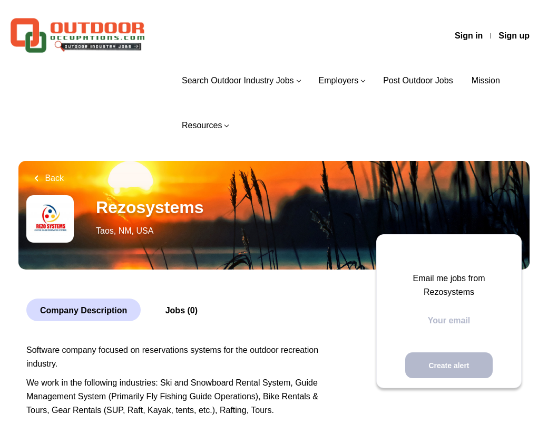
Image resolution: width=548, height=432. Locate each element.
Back (53, 178)
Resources (202, 125)
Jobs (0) (181, 310)
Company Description (83, 310)
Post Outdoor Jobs (418, 80)
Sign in (469, 35)
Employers (339, 80)
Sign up (514, 35)
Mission (486, 80)
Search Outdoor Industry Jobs (238, 80)
